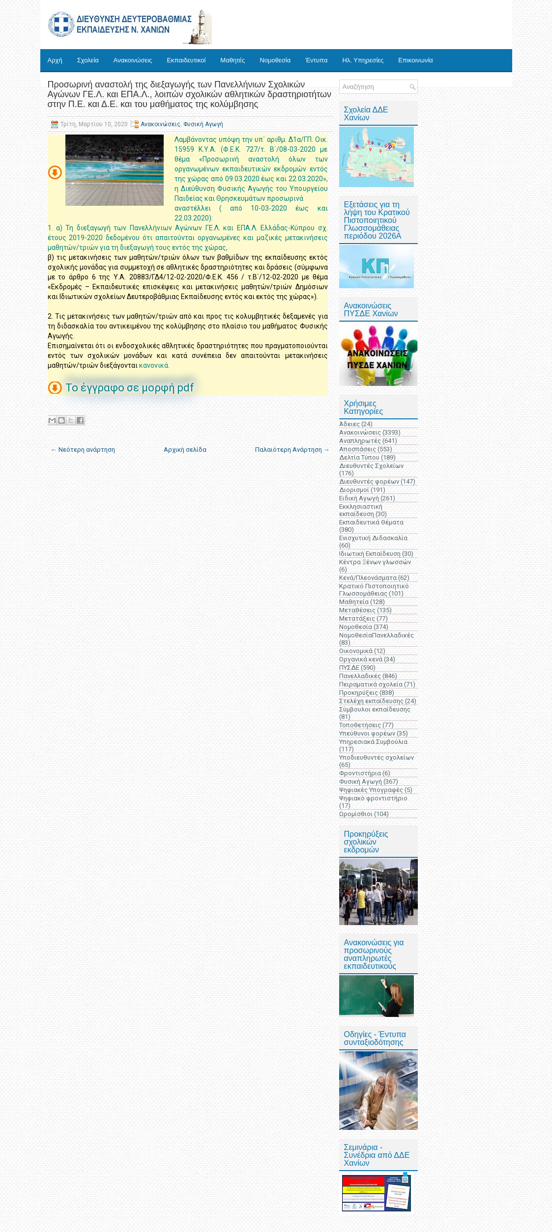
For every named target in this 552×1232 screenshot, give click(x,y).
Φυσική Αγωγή (203, 124)
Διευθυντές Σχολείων (371, 465)
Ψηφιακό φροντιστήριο (373, 798)
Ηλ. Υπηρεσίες (362, 60)
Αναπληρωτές (360, 440)
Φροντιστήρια (360, 773)
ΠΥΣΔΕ (349, 667)
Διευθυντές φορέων (369, 481)
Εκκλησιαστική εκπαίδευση (360, 510)
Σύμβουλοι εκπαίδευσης (374, 709)
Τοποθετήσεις (360, 725)
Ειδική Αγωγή (359, 498)
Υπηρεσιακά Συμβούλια (373, 741)
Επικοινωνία (415, 60)
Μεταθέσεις (357, 610)
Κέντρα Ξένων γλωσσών (375, 562)
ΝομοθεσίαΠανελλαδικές (376, 635)
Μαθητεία (354, 601)
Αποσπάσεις (357, 449)
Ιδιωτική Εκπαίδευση (370, 553)
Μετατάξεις (357, 618)
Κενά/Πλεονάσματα (368, 577)
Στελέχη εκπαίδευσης (371, 701)
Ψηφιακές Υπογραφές (371, 790)
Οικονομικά (356, 651)
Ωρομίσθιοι (356, 814)
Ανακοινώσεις (133, 60)
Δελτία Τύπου (359, 457)
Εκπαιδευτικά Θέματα (371, 522)
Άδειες (349, 424)
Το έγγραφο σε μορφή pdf (131, 388)
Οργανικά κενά (360, 659)
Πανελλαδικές (360, 676)
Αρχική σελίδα (185, 449)
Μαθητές (232, 60)
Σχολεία (88, 60)
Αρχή (55, 60)
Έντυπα (316, 60)
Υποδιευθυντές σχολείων (376, 757)
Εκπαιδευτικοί (186, 60)
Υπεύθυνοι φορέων (367, 733)
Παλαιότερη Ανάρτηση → (292, 449)
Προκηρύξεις (358, 692)
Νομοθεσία (275, 60)
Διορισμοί (354, 489)
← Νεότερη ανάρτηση (83, 449)
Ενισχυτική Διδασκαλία (373, 538)
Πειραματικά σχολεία (371, 684)
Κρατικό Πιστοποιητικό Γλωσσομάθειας (374, 589)
